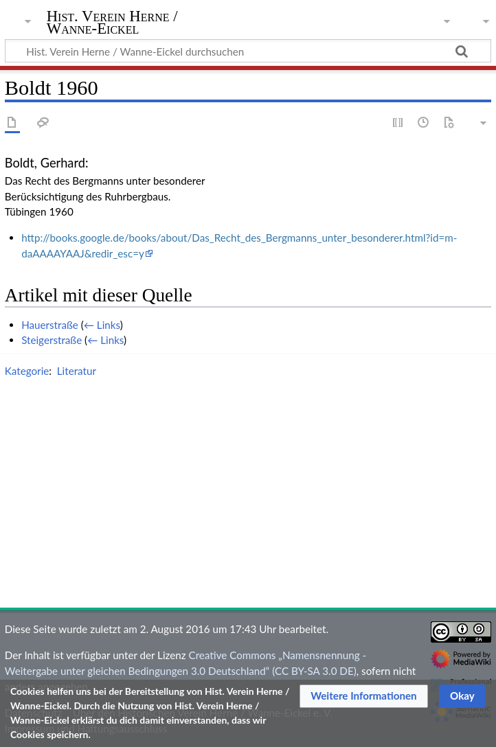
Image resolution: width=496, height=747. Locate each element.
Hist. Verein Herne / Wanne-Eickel (112, 22)
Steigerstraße (51, 340)
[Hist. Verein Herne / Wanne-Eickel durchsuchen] (248, 51)
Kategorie (27, 371)
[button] (364, 696)
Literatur (76, 371)
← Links (102, 325)
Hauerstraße (49, 325)
